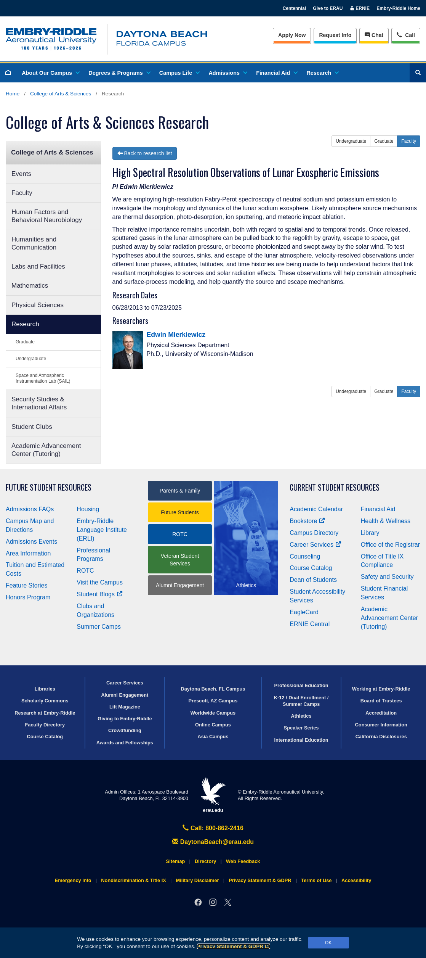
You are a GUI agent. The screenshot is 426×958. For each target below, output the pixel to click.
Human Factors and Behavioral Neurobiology (46, 216)
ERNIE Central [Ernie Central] (310, 624)
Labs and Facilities (38, 266)
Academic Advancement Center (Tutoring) (46, 449)
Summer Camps (99, 626)
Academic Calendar (316, 509)
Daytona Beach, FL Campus (213, 689)
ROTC (85, 570)
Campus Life (179, 73)
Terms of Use (316, 880)
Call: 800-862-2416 (213, 828)
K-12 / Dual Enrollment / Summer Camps (301, 701)
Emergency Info (73, 880)
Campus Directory (314, 533)
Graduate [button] (383, 141)
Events (21, 173)
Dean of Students (313, 579)
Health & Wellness (385, 521)
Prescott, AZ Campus (213, 701)
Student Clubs (31, 426)
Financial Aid (276, 73)
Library (370, 533)
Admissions (227, 73)
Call (405, 34)
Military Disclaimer (197, 880)
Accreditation (381, 713)
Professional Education (301, 685)
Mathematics (29, 285)
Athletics (301, 716)
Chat (374, 35)
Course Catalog (311, 568)
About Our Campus (50, 73)
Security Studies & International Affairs (39, 403)
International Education (301, 740)
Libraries (45, 689)
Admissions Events (31, 541)
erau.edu (213, 795)
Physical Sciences (37, 305)
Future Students (180, 512)
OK (328, 942)
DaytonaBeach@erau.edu (213, 842)
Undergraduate (31, 358)
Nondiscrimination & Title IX (133, 880)
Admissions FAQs (30, 509)
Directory (205, 861)
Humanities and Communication (33, 243)
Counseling (305, 556)
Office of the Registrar (390, 544)
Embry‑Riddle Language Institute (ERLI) (102, 530)
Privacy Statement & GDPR (234, 946)
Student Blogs (99, 594)
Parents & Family (180, 491)
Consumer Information (381, 725)
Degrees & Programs (118, 73)
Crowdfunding (124, 730)
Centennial (294, 8)
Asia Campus (212, 736)
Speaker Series (301, 728)
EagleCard (304, 612)
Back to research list (144, 153)
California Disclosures (381, 736)
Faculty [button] (408, 141)
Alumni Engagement (180, 585)
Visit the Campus (100, 582)
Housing (88, 509)
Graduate (25, 342)
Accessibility (356, 880)
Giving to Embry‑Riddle (125, 718)
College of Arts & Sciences (60, 94)
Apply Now (292, 35)
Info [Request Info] (335, 35)
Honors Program (28, 597)
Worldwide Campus (213, 713)
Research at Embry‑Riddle (44, 713)
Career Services (315, 544)
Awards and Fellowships (124, 742)
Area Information (28, 553)
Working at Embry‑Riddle (381, 689)
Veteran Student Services (180, 560)
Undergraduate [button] (351, 141)
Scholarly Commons (45, 701)
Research (322, 73)
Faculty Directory (45, 725)
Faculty (21, 192)
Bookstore (307, 521)
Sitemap (175, 861)
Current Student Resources (335, 487)
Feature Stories (26, 585)
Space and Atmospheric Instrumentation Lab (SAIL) (43, 378)
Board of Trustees (381, 701)
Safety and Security (387, 576)
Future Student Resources (48, 487)
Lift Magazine (124, 707)
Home (12, 94)
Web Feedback (243, 861)
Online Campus (213, 725)
